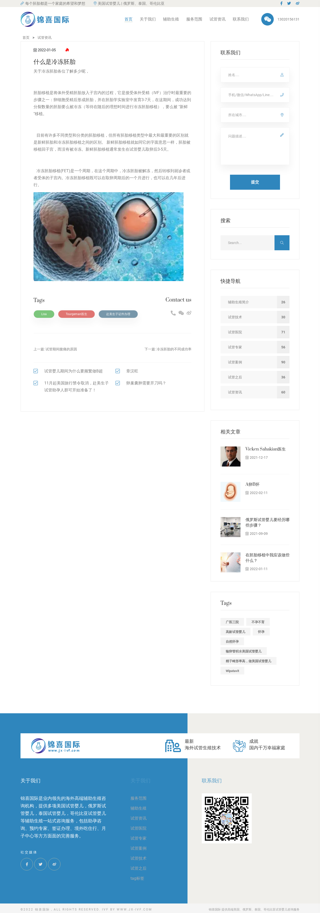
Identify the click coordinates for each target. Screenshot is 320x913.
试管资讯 (218, 19)
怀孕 (261, 632)
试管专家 (138, 838)
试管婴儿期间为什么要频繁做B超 (73, 371)
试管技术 (138, 858)
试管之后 (138, 868)
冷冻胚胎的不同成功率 (174, 349)
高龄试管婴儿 (235, 632)
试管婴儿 (138, 149)
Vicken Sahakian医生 (266, 449)
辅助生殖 (171, 19)
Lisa (44, 314)
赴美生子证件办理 (118, 314)
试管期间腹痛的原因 (61, 349)
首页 (128, 19)
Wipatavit (232, 671)
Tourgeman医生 (76, 314)
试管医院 (138, 828)
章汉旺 (132, 371)
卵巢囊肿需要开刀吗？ (146, 383)
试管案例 (138, 848)
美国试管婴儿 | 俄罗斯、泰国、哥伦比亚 (129, 3)
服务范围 (194, 19)
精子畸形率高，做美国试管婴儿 (248, 661)
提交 (255, 182)
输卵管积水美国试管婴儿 (244, 651)
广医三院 (232, 622)
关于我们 (148, 19)
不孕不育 (258, 622)
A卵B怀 (253, 484)
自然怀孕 (232, 641)
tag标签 (137, 878)
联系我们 (241, 19)
